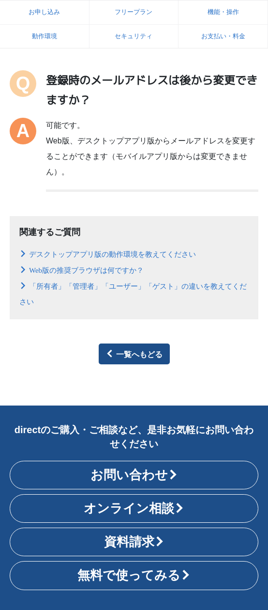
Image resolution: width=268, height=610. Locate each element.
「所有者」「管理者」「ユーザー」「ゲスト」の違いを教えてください (133, 293)
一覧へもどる (139, 354)
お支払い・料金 (223, 36)
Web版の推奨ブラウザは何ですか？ (86, 269)
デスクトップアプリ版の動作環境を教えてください (112, 253)
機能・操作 (223, 12)
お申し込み (44, 12)
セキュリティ (133, 36)
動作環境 (44, 36)
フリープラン (133, 12)
